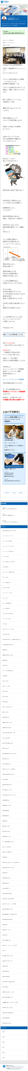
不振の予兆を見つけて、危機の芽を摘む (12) (11, 639)
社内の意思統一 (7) (6, 888)
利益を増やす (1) (5, 717)
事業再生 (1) (4, 649)
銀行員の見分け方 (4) (6, 1023)
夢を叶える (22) (5, 748)
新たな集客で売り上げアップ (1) (8, 795)
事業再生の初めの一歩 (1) (7, 655)
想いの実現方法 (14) (6, 763)
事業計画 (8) (4, 660)
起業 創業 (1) (5, 986)
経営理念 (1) (4, 924)
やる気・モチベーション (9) (8, 629)
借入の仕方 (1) (5, 691)
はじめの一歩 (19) (6, 587)
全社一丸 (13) (5, 696)
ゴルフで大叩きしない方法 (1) (8, 561)
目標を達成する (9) (6, 878)
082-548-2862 (13, 1068)
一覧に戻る (14, 492)
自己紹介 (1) (4, 935)
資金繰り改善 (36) (6, 976)
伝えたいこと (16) (6, 686)
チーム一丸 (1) (5, 577)
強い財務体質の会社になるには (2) (9, 753)
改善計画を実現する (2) (7, 784)
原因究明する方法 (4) (6, 727)
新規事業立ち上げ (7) (6, 805)
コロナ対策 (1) (5, 566)
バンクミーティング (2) (7, 592)
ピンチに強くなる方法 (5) (7, 613)
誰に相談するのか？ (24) (7, 955)
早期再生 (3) (4, 820)
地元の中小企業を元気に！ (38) (8, 732)
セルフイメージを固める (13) (8, 572)
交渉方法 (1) (4, 665)
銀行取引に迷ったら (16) (7, 1007)
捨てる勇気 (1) (5, 779)
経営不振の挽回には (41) (7, 909)
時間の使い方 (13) (6, 826)
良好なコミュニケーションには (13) (9, 945)
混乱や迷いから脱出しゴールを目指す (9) (10, 862)
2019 (3, 1036)
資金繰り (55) (5, 966)
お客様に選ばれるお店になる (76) (9, 530)
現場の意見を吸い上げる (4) (8, 867)
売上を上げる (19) (6, 738)
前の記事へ (7, 492)
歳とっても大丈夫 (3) (6, 846)
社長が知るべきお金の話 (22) (8, 898)
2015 (3, 1057)
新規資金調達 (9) (5, 810)
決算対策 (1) (4, 857)
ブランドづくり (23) (6, 618)
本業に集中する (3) (6, 831)
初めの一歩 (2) (5, 712)
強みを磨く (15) (5, 758)
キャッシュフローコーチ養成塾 (13, 379)
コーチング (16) (5, 556)
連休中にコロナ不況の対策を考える (9, 508)
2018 (3, 1042)
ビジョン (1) (4, 598)
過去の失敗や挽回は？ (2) (7, 997)
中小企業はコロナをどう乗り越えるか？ (10, 521)
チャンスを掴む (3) (6, 582)
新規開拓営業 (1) (5, 815)
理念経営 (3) (4, 872)
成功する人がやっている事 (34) (8, 769)
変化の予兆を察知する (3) (7, 743)
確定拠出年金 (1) (5, 883)
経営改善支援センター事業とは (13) (9, 914)
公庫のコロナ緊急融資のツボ (8, 515)
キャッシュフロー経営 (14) (7, 551)
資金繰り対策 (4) (5, 971)
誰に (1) (4, 950)
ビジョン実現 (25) (6, 608)
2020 (3, 1031)
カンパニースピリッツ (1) (7, 535)
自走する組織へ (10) (6, 940)
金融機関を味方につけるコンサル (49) (10, 1002)
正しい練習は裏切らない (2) (8, 841)
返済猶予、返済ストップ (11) (8, 992)
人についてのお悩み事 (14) (7, 670)
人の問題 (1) (4, 675)
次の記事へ (21, 492)
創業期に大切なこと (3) (7, 722)
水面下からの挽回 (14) (6, 852)
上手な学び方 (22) (6, 634)
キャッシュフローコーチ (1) (8, 546)
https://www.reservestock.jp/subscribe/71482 (15, 452)
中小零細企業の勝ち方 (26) (7, 644)
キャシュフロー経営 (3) (7, 541)
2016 (3, 1052)
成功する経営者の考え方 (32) (8, 774)
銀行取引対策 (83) (6, 1017)
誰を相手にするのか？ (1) (7, 960)
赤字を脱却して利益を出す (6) (8, 981)
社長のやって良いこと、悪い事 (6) (9, 903)
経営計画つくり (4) (6, 929)
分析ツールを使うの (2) (7, 706)
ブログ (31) (4, 623)
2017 (3, 1047)
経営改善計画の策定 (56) (7, 919)
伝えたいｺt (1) (5, 681)
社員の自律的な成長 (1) (7, 893)
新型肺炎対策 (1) (5, 800)
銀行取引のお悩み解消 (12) (7, 1012)
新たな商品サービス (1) (7, 789)
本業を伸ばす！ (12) (6, 836)
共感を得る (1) (5, 701)
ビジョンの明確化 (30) (6, 603)
